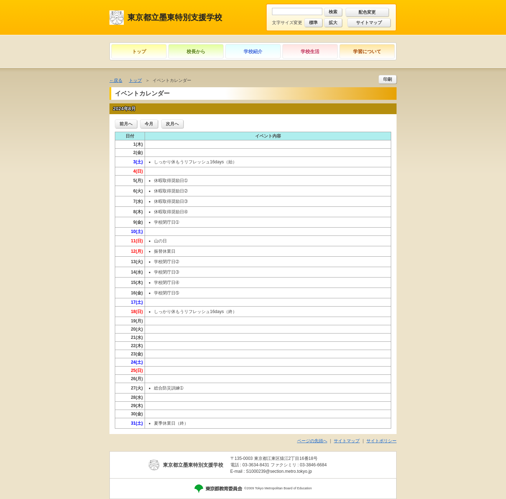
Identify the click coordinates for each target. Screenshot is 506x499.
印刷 (387, 79)
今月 (149, 123)
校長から (196, 51)
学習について (367, 51)
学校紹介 (253, 51)
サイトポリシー (381, 440)
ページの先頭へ (312, 440)
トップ (139, 51)
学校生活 (310, 51)
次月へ (172, 123)
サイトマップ (369, 22)
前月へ (126, 123)
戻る (118, 80)
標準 (313, 22)
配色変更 (367, 12)
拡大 (333, 22)
